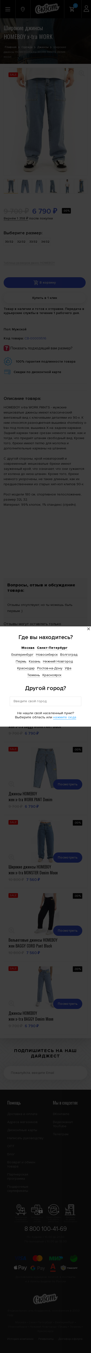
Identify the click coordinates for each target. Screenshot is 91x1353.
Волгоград (68, 654)
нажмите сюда (64, 717)
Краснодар (26, 668)
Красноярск (51, 675)
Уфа (68, 668)
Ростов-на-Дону (49, 668)
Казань (35, 661)
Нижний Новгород (58, 661)
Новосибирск (47, 654)
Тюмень (33, 675)
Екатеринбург (22, 654)
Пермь (21, 661)
